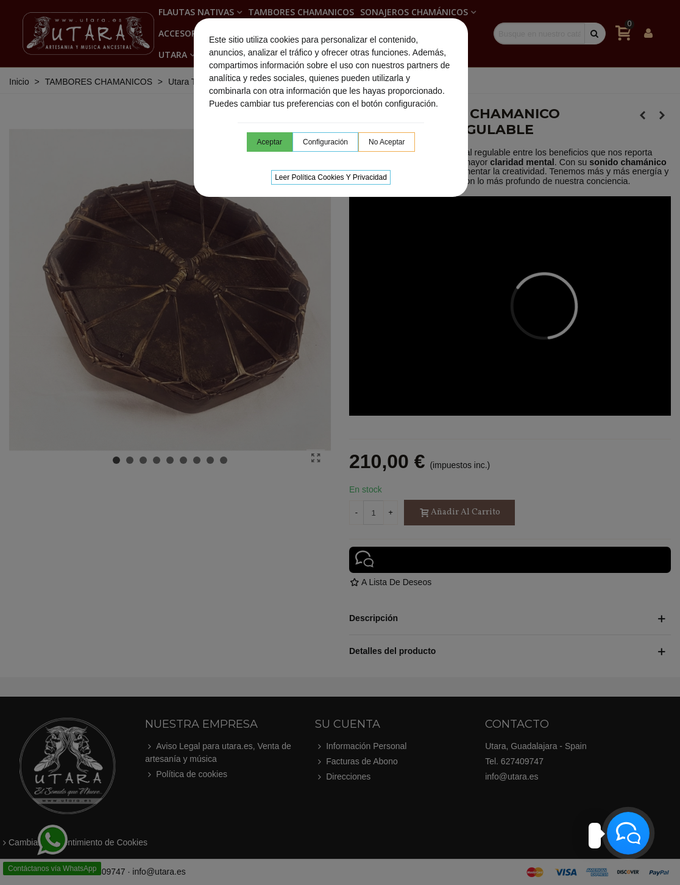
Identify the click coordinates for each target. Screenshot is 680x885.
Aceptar (269, 142)
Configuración (325, 142)
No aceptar (387, 142)
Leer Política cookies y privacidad (331, 177)
